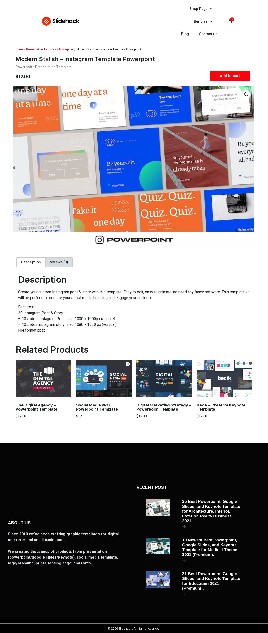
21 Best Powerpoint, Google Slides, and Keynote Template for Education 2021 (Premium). (211, 581)
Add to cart (230, 76)
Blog (185, 34)
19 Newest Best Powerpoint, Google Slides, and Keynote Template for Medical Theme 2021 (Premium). (209, 547)
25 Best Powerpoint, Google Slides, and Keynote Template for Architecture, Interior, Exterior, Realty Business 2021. (211, 511)
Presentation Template (41, 49)
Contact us (208, 34)
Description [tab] (31, 262)
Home (20, 49)
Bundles (203, 21)
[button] (246, 94)
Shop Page (200, 9)
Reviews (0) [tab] (58, 262)
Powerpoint (66, 49)
